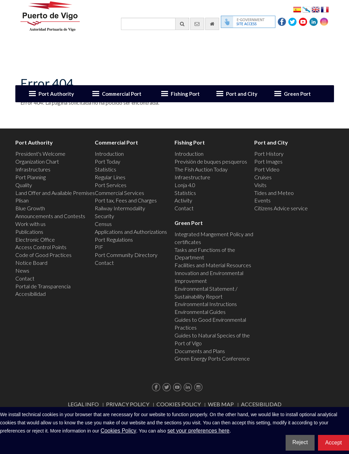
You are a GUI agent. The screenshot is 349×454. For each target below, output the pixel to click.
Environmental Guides (200, 311)
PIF (99, 247)
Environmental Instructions (205, 304)
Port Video (266, 169)
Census (103, 224)
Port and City (241, 94)
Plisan (22, 200)
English (316, 9)
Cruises (263, 177)
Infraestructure (192, 177)
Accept (333, 442)
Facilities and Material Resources (212, 265)
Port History (269, 153)
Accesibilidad (30, 293)
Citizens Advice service (281, 208)
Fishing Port (185, 94)
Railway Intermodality (120, 208)
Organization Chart (37, 161)
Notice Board (31, 262)
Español (297, 9)
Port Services (110, 185)
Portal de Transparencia (43, 286)
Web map (221, 404)
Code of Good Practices (43, 255)
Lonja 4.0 (184, 185)
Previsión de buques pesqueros (210, 161)
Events (262, 200)
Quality (23, 185)
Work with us (30, 224)
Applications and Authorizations (131, 231)
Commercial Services (119, 193)
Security (104, 216)
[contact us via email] (197, 24)
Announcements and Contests (50, 216)
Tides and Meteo (274, 193)
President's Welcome (40, 153)
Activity (183, 200)
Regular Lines (110, 177)
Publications (29, 231)
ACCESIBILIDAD (261, 404)
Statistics (105, 169)
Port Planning (30, 177)
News (22, 270)
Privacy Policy (127, 404)
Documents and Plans (199, 351)
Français (325, 9)
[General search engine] (155, 24)
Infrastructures (32, 169)
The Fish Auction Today (201, 169)
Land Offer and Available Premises (55, 193)
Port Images (268, 161)
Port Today (107, 161)
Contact (24, 278)
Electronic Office (35, 239)
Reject (300, 442)
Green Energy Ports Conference (212, 358)
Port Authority (56, 94)
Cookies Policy (178, 404)
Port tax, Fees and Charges (126, 200)
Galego (306, 9)
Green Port (297, 94)
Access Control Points (40, 247)
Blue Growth (30, 208)
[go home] (212, 24)
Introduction (109, 153)
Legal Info (83, 404)
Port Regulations (114, 239)
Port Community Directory (126, 255)
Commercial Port (121, 94)
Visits (260, 185)
